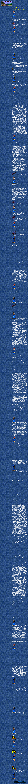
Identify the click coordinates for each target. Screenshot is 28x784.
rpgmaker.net (23, 461)
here (18, 474)
